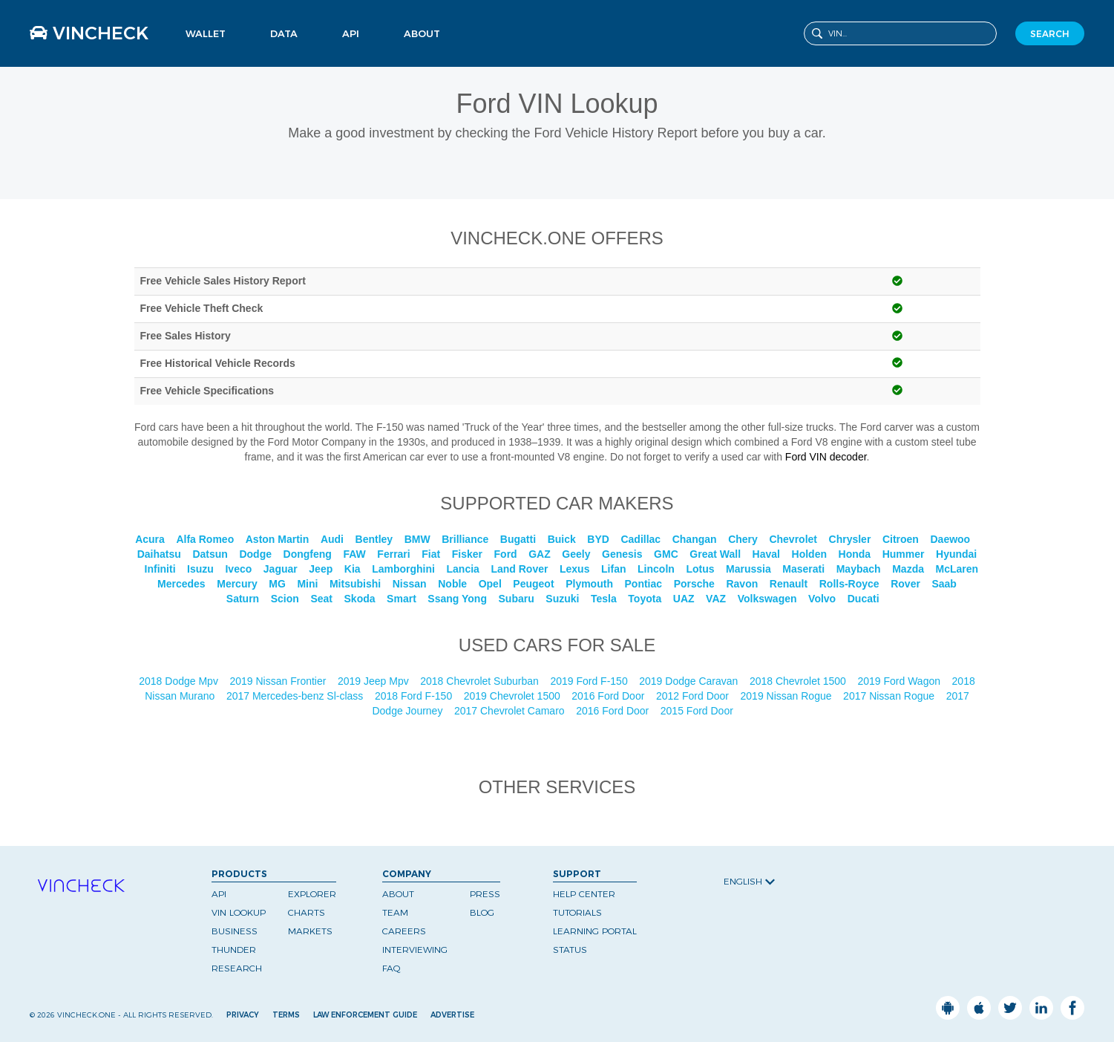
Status (570, 949)
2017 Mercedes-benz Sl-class (296, 696)
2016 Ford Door (609, 696)
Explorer (312, 893)
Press (485, 893)
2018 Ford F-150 (415, 696)
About (422, 33)
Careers (404, 931)
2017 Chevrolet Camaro (511, 711)
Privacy (242, 1015)
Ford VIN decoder (826, 457)
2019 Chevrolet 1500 (513, 696)
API (350, 33)
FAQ (391, 968)
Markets (310, 931)
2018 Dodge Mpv (180, 681)
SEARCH (1049, 33)
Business (235, 931)
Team (395, 912)
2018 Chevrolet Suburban (480, 681)
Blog (482, 912)
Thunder (234, 949)
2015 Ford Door (698, 711)
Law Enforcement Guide (365, 1015)
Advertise (452, 1015)
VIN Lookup (239, 912)
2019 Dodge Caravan (690, 681)
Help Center (584, 893)
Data (284, 33)
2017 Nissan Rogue (890, 696)
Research (237, 968)
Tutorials (577, 912)
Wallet (206, 33)
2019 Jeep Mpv (375, 681)
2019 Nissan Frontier (279, 681)
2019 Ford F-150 (590, 681)
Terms (286, 1015)
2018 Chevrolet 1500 (799, 681)
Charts (306, 912)
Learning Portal (595, 931)
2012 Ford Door (694, 696)
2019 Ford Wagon (900, 681)
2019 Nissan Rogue (788, 696)
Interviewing (415, 949)
